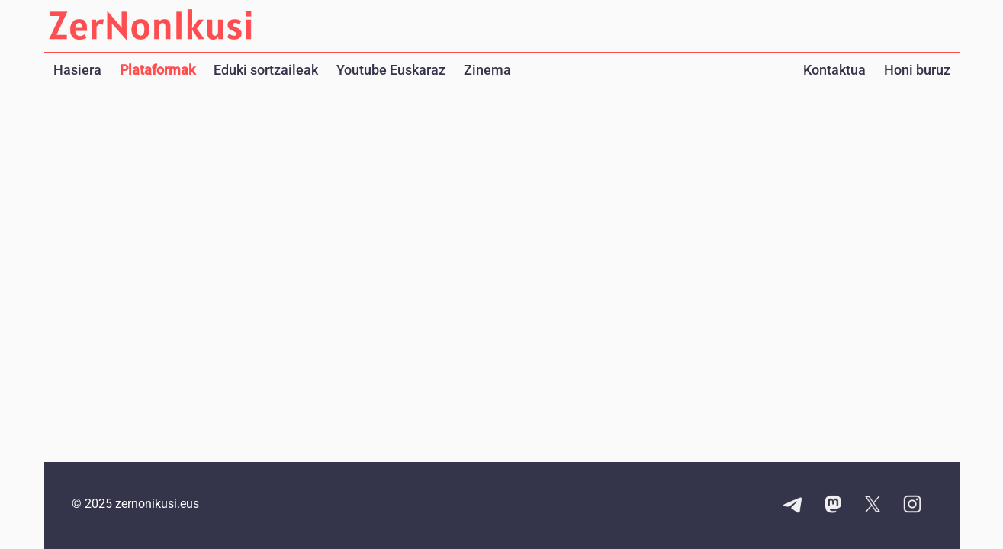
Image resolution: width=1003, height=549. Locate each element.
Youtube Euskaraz (390, 70)
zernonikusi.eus (157, 503)
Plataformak (157, 70)
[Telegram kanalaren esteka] (793, 506)
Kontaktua (834, 70)
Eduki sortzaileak (266, 70)
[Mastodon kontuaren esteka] (833, 506)
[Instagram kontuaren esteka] (912, 506)
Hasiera (77, 70)
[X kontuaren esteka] (872, 506)
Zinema (487, 70)
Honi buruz (917, 70)
